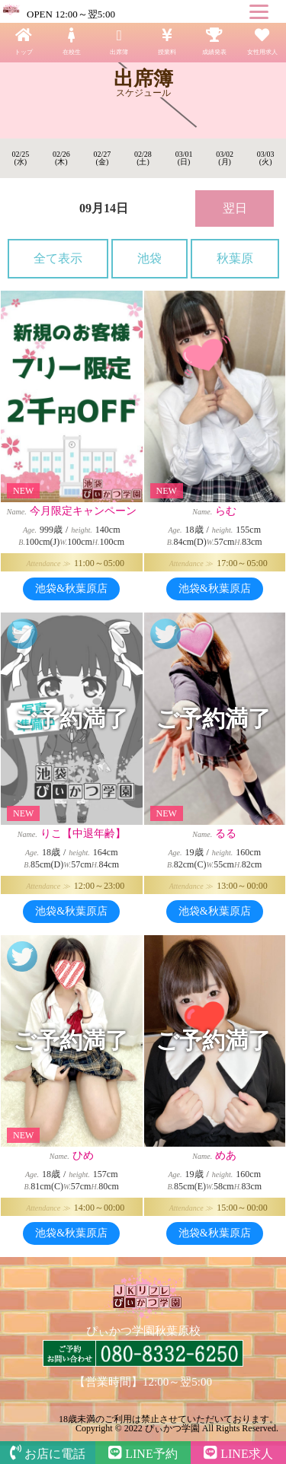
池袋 (149, 258)
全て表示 (58, 258)
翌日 (235, 208)
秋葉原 (235, 258)
